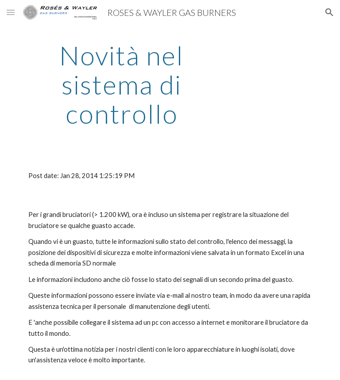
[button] (10, 12)
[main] (121, 84)
